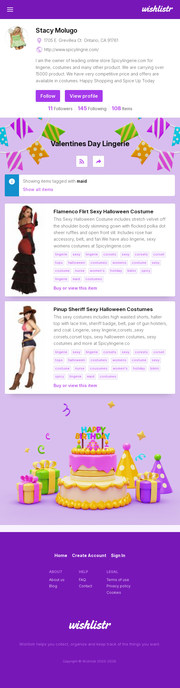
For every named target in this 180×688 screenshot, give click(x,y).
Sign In (118, 555)
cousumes (98, 368)
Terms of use (118, 579)
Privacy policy (119, 586)
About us (57, 579)
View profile (84, 96)
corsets (109, 254)
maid (76, 279)
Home (60, 555)
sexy (76, 254)
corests (141, 352)
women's (97, 271)
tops (59, 263)
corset (158, 254)
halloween (76, 263)
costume (139, 263)
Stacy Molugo (56, 30)
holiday (116, 271)
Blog (53, 586)
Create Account (89, 555)
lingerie (61, 254)
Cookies (114, 592)
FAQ (82, 579)
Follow (47, 96)
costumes (98, 263)
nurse (79, 271)
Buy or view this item (75, 288)
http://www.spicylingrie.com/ (71, 49)
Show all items (38, 189)
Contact (85, 586)
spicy (145, 271)
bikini (131, 271)
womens (119, 263)
